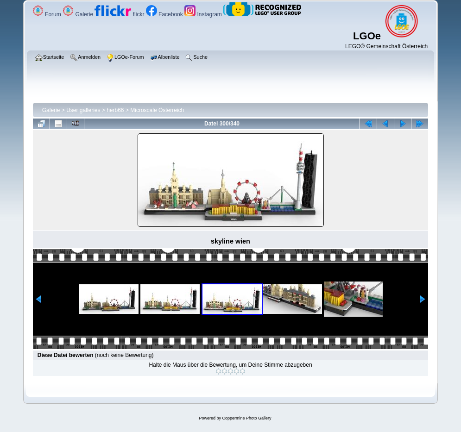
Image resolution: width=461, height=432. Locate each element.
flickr (120, 14)
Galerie (79, 14)
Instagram (203, 14)
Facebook (165, 14)
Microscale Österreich (157, 110)
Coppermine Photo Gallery (246, 418)
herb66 (115, 110)
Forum (47, 14)
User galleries (83, 110)
